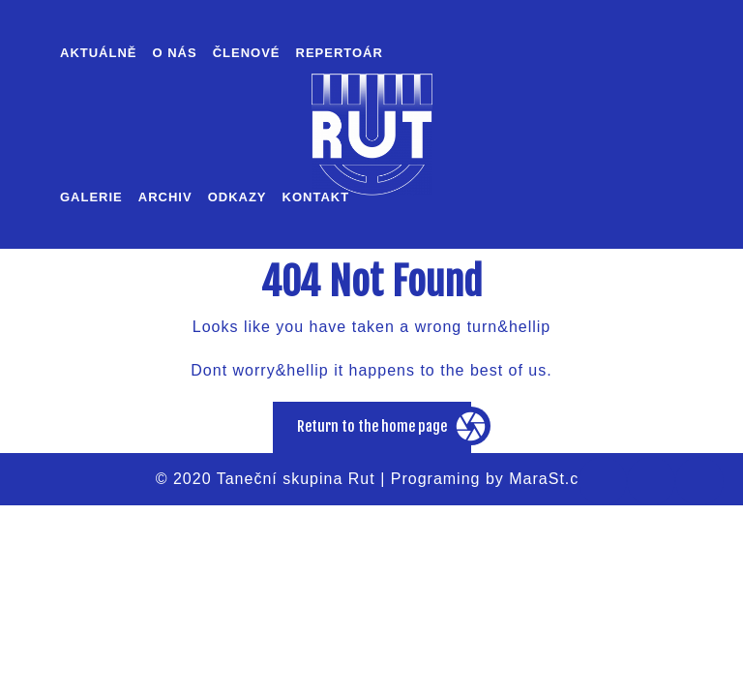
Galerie (91, 197)
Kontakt (316, 197)
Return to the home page (384, 434)
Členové (247, 52)
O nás (175, 52)
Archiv (165, 197)
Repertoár (339, 52)
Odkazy (237, 197)
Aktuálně (98, 52)
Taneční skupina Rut (296, 478)
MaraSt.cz (548, 478)
